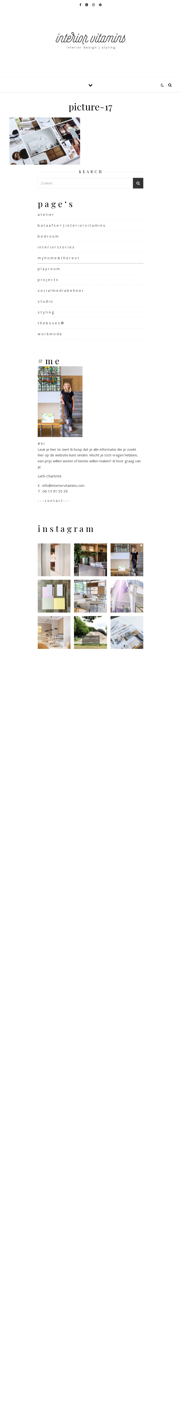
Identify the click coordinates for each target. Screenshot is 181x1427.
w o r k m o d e (50, 333)
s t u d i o (45, 301)
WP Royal (41, 1418)
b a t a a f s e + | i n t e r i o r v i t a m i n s (71, 225)
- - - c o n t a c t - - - (54, 500)
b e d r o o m (48, 236)
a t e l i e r (46, 214)
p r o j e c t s (48, 279)
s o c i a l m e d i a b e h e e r (60, 290)
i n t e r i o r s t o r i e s (56, 247)
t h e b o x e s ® (51, 323)
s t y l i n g (46, 312)
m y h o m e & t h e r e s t (58, 257)
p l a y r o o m (49, 268)
